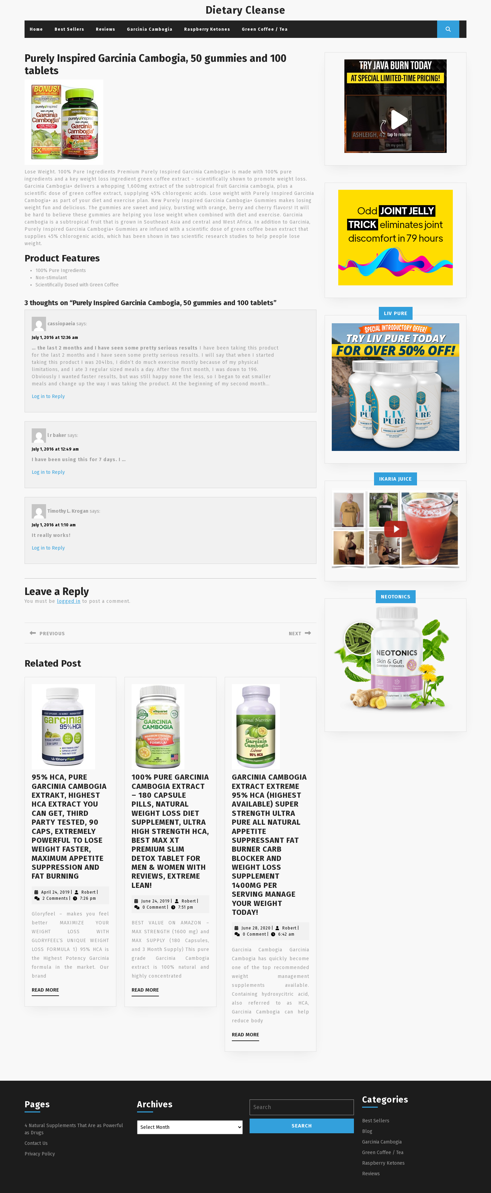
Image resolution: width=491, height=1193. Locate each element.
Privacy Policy (40, 1154)
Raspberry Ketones (207, 29)
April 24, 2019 (55, 892)
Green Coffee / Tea (265, 29)
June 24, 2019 (155, 901)
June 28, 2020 (256, 928)
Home (36, 29)
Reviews (105, 29)
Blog (367, 1131)
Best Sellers (69, 29)
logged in (68, 601)
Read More (45, 991)
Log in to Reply (48, 396)
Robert (88, 892)
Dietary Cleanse (245, 10)
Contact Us (36, 1143)
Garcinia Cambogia (150, 29)
